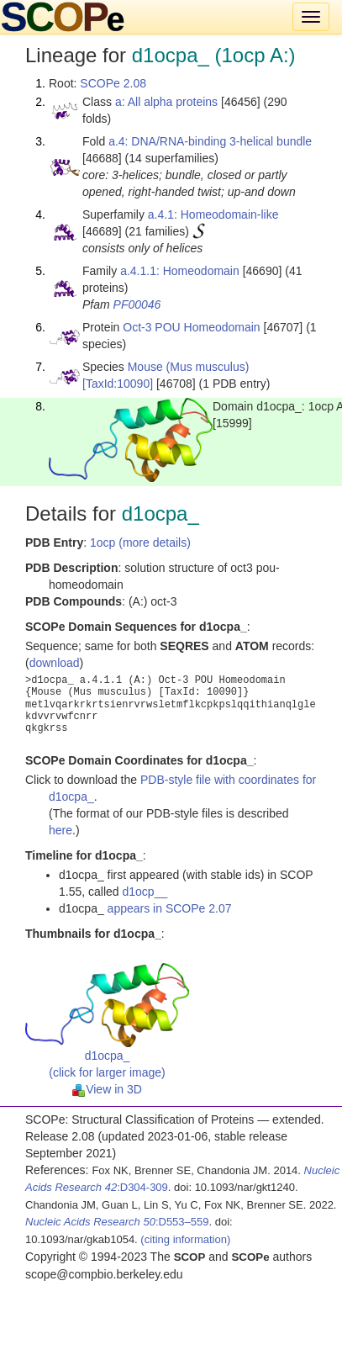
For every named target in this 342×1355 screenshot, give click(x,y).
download (54, 663)
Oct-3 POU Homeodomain (191, 327)
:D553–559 (117, 1221)
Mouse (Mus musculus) (189, 366)
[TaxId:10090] (117, 383)
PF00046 (137, 304)
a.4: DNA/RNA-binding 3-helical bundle (210, 141)
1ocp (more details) (140, 542)
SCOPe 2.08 (113, 83)
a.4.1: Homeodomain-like (213, 214)
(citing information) (185, 1239)
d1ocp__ (145, 891)
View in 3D (107, 1089)
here (60, 830)
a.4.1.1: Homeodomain (179, 271)
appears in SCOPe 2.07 (170, 908)
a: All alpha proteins (166, 102)
